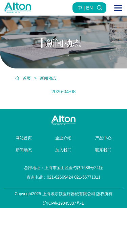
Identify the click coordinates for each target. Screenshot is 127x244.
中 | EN (85, 8)
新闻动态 (48, 78)
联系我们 (103, 150)
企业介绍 (63, 138)
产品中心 (103, 138)
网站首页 (24, 138)
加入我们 (63, 150)
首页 (27, 78)
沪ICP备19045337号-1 (63, 203)
